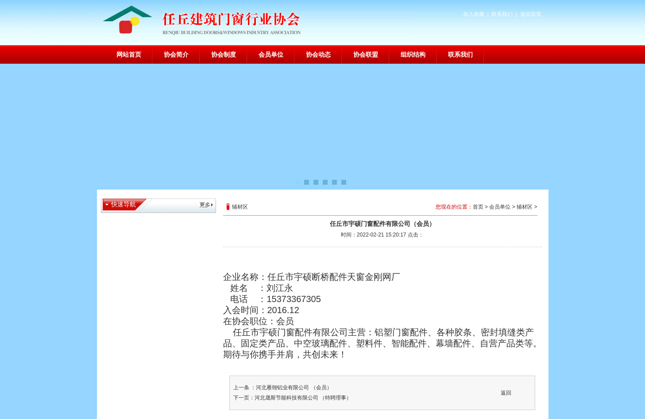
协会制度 (223, 54)
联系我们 (502, 14)
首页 (478, 207)
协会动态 (318, 54)
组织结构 (413, 54)
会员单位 (271, 54)
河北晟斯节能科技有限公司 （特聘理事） (303, 398)
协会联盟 (365, 54)
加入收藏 (473, 14)
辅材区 (525, 207)
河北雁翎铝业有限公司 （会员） (294, 387)
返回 (506, 393)
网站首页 (128, 54)
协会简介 (176, 54)
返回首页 (530, 14)
